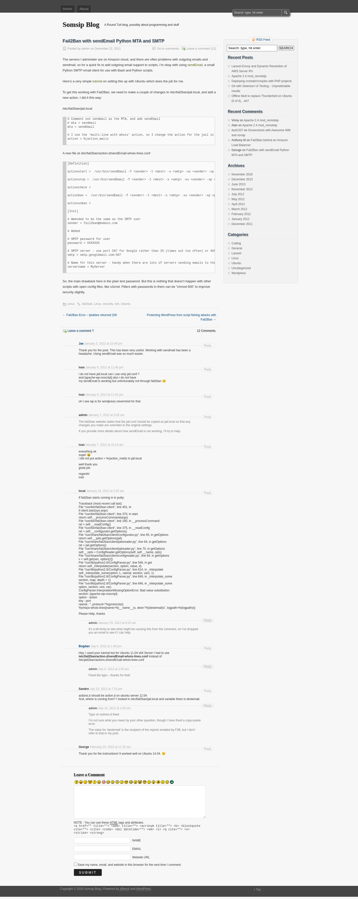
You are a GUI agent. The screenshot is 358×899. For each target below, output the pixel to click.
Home (67, 9)
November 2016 (242, 174)
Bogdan (84, 646)
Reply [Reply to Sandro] (208, 691)
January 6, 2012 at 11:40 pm (104, 367)
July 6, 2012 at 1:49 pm (106, 646)
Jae (81, 343)
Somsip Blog (81, 24)
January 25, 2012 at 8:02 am (117, 623)
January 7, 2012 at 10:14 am (104, 445)
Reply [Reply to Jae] (208, 345)
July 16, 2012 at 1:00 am (114, 708)
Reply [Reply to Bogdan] (208, 648)
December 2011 (242, 224)
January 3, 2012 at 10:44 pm (103, 343)
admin (86, 48)
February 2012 (241, 214)
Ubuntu (126, 304)
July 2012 (238, 194)
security (108, 304)
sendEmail (195, 65)
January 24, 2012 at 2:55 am (105, 491)
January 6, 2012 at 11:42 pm (104, 394)
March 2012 (239, 209)
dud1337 (237, 130)
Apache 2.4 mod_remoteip (249, 76)
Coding (236, 243)
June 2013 (239, 184)
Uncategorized (241, 268)
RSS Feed (263, 39)
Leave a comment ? (81, 330)
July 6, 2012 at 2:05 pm (113, 669)
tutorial (97, 81)
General (237, 248)
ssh (116, 304)
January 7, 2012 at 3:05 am (106, 415)
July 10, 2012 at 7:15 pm (106, 689)
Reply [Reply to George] (208, 749)
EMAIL (136, 851)
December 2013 (242, 179)
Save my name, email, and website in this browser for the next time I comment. (130, 867)
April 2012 (238, 204)
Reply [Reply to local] (208, 493)
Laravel (236, 253)
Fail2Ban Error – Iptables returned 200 (90, 315)
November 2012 (242, 189)
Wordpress (239, 273)
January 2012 (241, 219)
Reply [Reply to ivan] (208, 369)
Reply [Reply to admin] (208, 417)
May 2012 (238, 199)
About (84, 9)
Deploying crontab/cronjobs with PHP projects (262, 81)
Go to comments (168, 48)
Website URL (141, 859)
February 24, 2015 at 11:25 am (110, 747)
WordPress (143, 891)
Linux (71, 304)
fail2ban (87, 304)
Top (258, 892)
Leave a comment (198, 48)
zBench (125, 891)
